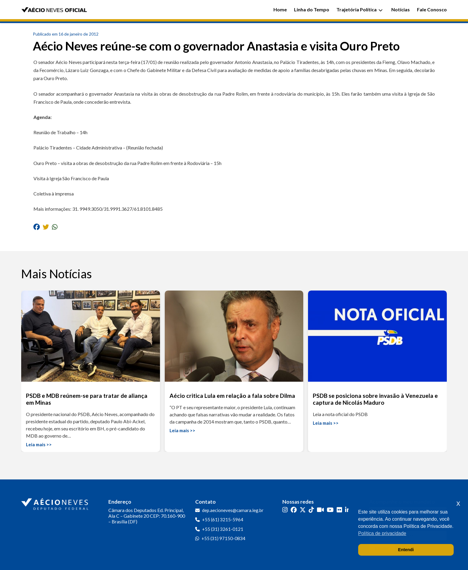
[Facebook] (294, 510)
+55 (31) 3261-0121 (222, 529)
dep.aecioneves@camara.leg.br (233, 510)
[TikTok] (311, 510)
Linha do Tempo (311, 9)
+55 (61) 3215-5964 (222, 519)
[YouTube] (330, 510)
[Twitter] (303, 510)
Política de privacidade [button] (382, 533)
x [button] (458, 503)
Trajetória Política (359, 9)
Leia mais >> (39, 444)
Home (280, 9)
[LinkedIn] (347, 510)
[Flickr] (339, 510)
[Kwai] (320, 510)
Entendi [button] (406, 549)
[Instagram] (285, 510)
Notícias (400, 9)
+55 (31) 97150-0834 (223, 538)
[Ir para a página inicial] (55, 502)
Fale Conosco (432, 9)
